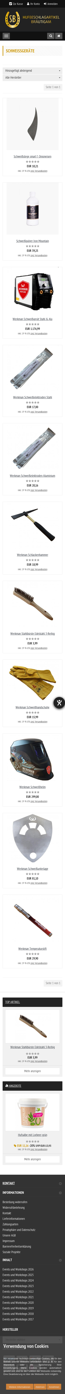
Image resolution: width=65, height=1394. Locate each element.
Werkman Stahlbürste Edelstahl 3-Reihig (32, 634)
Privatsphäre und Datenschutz (19, 1230)
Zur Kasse (18, 4)
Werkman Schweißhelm (32, 787)
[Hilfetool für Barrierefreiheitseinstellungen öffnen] (59, 702)
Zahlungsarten (10, 1224)
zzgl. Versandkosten (39, 171)
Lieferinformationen (14, 1219)
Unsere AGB (9, 1235)
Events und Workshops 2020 (18, 1303)
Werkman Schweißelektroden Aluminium (32, 476)
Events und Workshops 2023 (18, 1286)
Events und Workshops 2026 (18, 1269)
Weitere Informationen (19, 1387)
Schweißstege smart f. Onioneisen (32, 156)
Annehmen (54, 1387)
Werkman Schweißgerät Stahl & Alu (32, 319)
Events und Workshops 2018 (18, 1314)
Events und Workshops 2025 (18, 1275)
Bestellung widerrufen (15, 1202)
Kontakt (32, 1184)
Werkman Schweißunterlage (32, 869)
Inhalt (32, 1260)
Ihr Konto (35, 4)
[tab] (32, 1194)
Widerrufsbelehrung (14, 1208)
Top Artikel (12, 1002)
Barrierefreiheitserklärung (17, 1246)
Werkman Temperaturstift (32, 949)
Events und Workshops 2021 (18, 1297)
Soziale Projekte (11, 1252)
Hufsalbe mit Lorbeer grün (32, 1135)
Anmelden (52, 4)
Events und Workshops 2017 (18, 1319)
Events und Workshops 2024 (18, 1280)
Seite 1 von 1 (53, 87)
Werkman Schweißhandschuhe (32, 707)
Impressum (9, 1241)
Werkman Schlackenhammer (32, 555)
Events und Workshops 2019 (18, 1308)
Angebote (13, 1086)
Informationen (32, 1193)
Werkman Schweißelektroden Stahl (32, 397)
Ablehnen (40, 1387)
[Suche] (50, 36)
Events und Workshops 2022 (18, 1292)
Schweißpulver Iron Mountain (32, 241)
